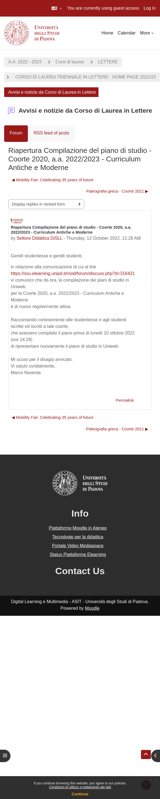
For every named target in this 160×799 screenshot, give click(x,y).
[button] (56, 8)
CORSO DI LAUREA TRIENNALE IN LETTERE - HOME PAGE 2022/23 (85, 77)
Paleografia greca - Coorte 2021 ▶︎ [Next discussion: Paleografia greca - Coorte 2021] (117, 191)
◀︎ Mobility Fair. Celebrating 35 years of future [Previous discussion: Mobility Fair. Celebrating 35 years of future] (53, 180)
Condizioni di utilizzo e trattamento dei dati (80, 787)
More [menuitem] (145, 33)
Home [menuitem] (107, 33)
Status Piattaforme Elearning (78, 554)
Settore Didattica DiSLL (39, 238)
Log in (149, 8)
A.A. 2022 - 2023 (24, 62)
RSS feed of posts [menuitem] (51, 133)
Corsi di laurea (69, 62)
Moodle (92, 608)
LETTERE (108, 62)
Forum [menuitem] (16, 133)
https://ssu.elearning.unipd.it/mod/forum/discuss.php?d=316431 (73, 273)
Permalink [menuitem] (125, 400)
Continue (80, 794)
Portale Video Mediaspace (78, 545)
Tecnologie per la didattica (77, 537)
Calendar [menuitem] (127, 33)
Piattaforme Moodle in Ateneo (78, 528)
